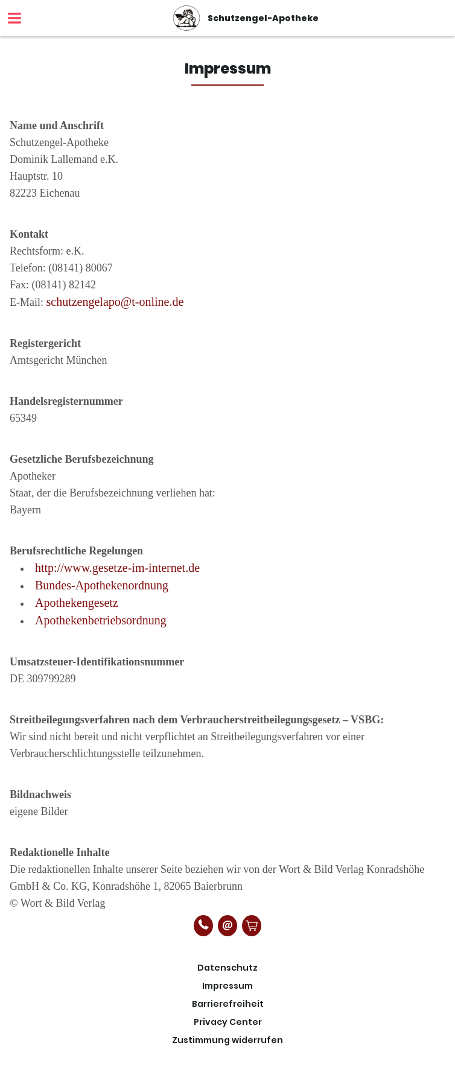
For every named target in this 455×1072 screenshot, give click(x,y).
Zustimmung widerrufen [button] (227, 1040)
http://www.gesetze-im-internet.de (117, 567)
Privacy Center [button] (228, 1022)
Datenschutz (227, 968)
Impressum (227, 986)
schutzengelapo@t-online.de (115, 301)
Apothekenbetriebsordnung (101, 620)
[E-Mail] (227, 925)
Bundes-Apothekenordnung (101, 585)
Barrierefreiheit (228, 1004)
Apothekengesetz (76, 602)
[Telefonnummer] (203, 925)
